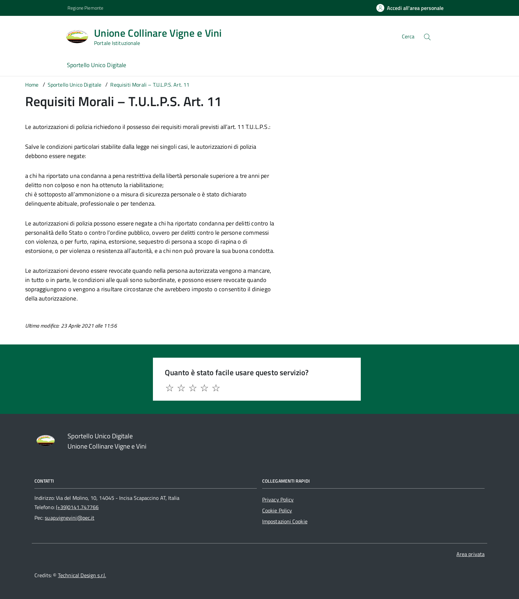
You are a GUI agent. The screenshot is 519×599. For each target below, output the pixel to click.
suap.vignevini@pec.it (69, 518)
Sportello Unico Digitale (96, 64)
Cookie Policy (277, 510)
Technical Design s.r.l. (82, 575)
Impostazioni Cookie (284, 521)
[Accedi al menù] (33, 35)
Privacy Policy (278, 499)
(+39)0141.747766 (77, 507)
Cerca (408, 36)
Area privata (470, 554)
